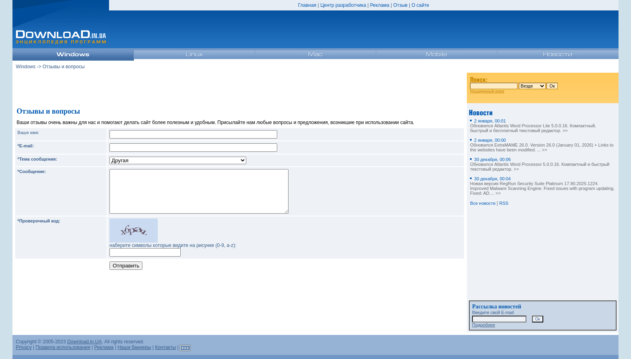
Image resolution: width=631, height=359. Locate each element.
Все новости (482, 203)
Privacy (23, 347)
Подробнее (483, 324)
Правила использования (63, 347)
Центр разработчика (343, 5)
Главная (307, 5)
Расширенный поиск (487, 91)
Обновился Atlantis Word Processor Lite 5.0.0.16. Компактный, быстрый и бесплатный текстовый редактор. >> (533, 125)
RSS (504, 203)
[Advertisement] (240, 88)
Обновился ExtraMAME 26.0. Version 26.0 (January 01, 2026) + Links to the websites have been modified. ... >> (541, 145)
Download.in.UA (84, 342)
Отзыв (400, 5)
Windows (25, 66)
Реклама (379, 5)
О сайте (420, 5)
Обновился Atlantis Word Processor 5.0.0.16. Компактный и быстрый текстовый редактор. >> (539, 164)
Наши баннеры (134, 347)
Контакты (165, 347)
